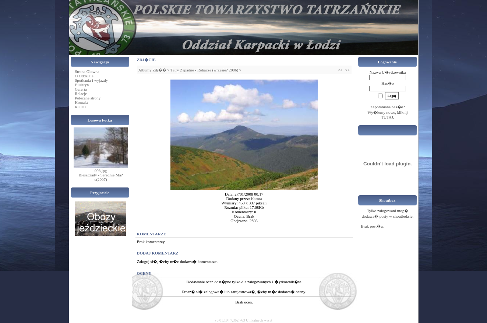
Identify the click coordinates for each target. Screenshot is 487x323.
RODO (80, 107)
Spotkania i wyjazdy (91, 80)
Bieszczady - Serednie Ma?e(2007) (100, 177)
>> (347, 70)
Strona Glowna (87, 71)
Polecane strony (87, 98)
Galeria (81, 89)
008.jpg (101, 170)
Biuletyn (82, 84)
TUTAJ (387, 117)
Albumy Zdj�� (152, 70)
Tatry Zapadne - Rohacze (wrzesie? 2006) (204, 70)
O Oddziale (84, 76)
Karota (256, 198)
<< (340, 70)
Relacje (81, 93)
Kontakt (81, 102)
